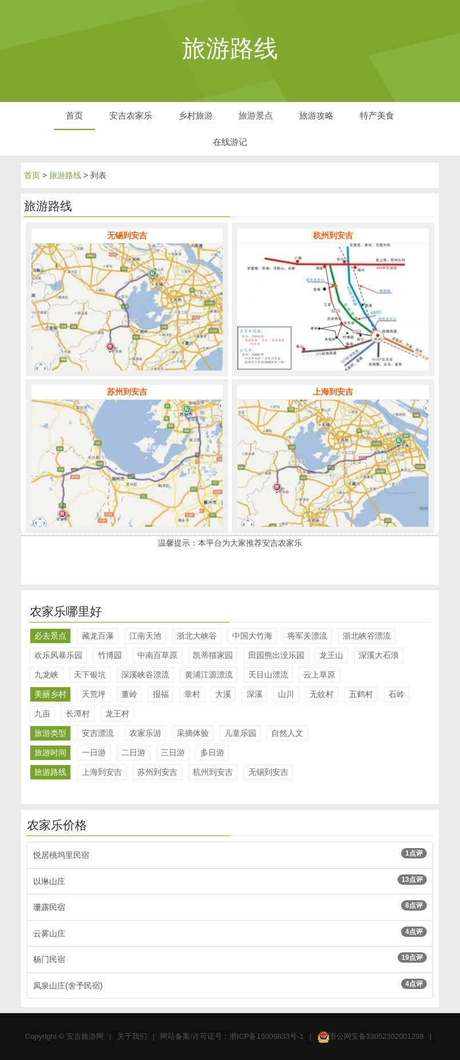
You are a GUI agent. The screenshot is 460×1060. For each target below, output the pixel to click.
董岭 (129, 694)
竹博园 (110, 655)
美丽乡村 (50, 694)
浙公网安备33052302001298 (376, 1036)
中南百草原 (157, 655)
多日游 (212, 752)
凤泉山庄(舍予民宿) (230, 984)
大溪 (223, 694)
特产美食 (377, 115)
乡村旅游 (196, 115)
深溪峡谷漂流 (145, 674)
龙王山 (331, 655)
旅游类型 (50, 733)
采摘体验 (193, 733)
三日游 (173, 752)
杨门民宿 (230, 958)
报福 (161, 694)
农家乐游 (145, 733)
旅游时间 (50, 752)
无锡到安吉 (268, 772)
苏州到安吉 (157, 772)
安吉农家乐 (130, 115)
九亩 (42, 713)
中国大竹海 (252, 635)
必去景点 (50, 635)
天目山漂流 (268, 674)
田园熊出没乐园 (276, 655)
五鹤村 (361, 694)
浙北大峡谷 (197, 635)
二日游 (133, 752)
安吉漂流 (98, 733)
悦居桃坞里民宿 (230, 854)
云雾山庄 (230, 932)
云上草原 (319, 674)
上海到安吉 (102, 772)
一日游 (94, 752)
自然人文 (287, 733)
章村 (192, 694)
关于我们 (132, 1036)
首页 (74, 115)
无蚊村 (322, 694)
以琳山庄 (230, 880)
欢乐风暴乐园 (58, 655)
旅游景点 (256, 115)
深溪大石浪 (379, 655)
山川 (286, 694)
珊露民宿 (230, 906)
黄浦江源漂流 (209, 674)
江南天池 (145, 635)
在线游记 (230, 142)
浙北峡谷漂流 (367, 635)
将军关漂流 (307, 635)
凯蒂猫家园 (213, 655)
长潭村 (78, 713)
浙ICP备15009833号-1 (266, 1036)
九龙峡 (46, 674)
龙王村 (117, 713)
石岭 (396, 694)
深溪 (255, 694)
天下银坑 (90, 674)
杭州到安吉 (213, 772)
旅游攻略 (316, 115)
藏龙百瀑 (98, 635)
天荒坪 (94, 694)
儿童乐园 (240, 733)
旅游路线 (65, 175)
